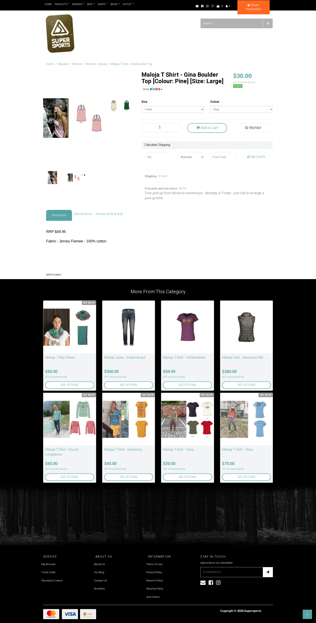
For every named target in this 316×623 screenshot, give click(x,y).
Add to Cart (207, 128)
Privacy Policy (154, 572)
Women (77, 64)
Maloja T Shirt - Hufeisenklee (184, 357)
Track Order (49, 572)
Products (62, 4)
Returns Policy (154, 580)
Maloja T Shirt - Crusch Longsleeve (62, 452)
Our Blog (99, 572)
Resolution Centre (52, 580)
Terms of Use (154, 564)
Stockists (99, 589)
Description (59, 215)
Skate (103, 4)
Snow (115, 4)
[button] (307, 614)
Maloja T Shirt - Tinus (237, 449)
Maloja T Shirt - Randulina (123, 449)
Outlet (128, 4)
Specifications (83, 214)
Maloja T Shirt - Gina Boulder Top (131, 64)
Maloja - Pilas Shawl (60, 357)
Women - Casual (96, 64)
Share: (152, 89)
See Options (69, 385)
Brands (78, 4)
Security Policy (154, 589)
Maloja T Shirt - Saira (178, 449)
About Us (99, 564)
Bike (91, 4)
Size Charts (153, 597)
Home (48, 4)
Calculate (256, 157)
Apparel (63, 64)
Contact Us (100, 580)
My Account (48, 564)
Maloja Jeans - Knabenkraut (124, 357)
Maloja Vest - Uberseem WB (242, 357)
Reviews (109, 214)
